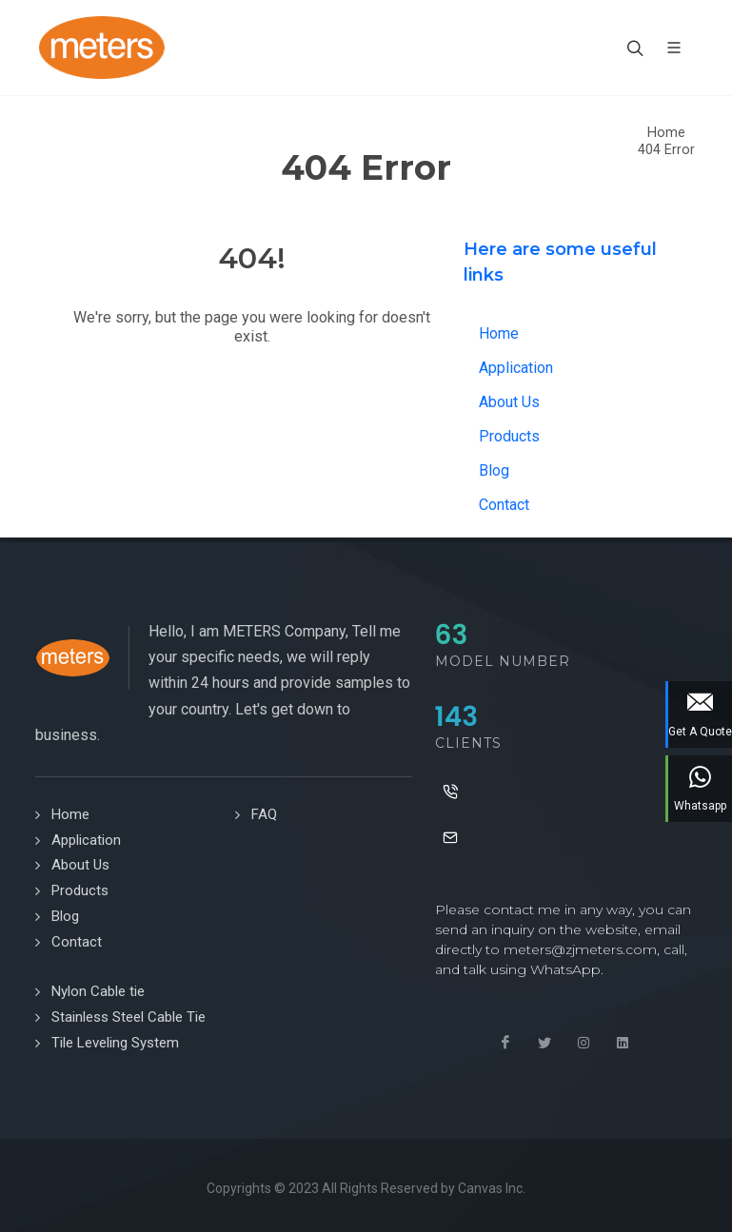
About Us (509, 402)
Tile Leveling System (115, 1042)
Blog (494, 470)
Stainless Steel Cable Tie (128, 1017)
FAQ (264, 814)
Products (509, 436)
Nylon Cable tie (98, 991)
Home (666, 133)
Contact (504, 505)
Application (516, 368)
